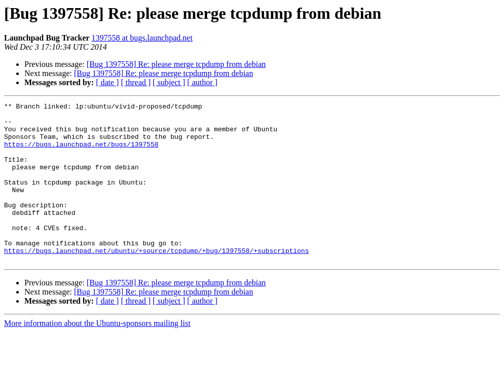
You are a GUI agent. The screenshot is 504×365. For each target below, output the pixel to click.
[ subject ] (169, 82)
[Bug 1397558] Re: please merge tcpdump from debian (176, 64)
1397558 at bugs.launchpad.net (141, 37)
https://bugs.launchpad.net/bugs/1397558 (81, 153)
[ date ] (107, 82)
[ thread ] (136, 82)
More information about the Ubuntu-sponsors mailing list (97, 355)
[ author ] (202, 82)
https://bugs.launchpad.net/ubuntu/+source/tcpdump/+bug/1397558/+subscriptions (156, 280)
